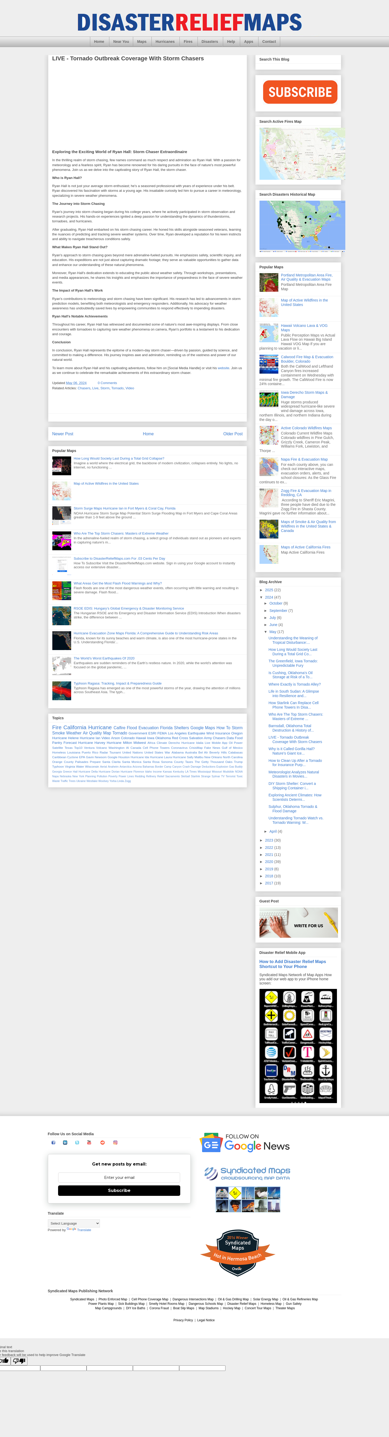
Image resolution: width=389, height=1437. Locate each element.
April (273, 831)
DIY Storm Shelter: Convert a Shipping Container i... (292, 785)
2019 (269, 869)
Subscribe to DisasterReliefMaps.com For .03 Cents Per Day (119, 558)
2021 (269, 855)
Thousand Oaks (221, 761)
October (276, 603)
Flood (132, 728)
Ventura (89, 747)
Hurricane (100, 727)
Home (99, 41)
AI (127, 747)
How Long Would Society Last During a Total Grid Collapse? (119, 458)
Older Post (233, 434)
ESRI (152, 733)
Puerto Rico (90, 752)
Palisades (81, 761)
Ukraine (81, 781)
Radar (104, 752)
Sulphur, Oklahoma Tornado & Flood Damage (292, 808)
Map (107, 733)
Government (137, 733)
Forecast (70, 743)
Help (231, 41)
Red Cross (180, 738)
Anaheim (113, 766)
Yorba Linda (116, 781)
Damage (196, 766)
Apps (248, 41)
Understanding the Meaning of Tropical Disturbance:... (293, 640)
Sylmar (216, 776)
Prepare (95, 761)
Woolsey (103, 781)
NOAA (239, 771)
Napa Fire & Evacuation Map (304, 459)
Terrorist (230, 776)
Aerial (103, 766)
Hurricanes (165, 41)
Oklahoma (163, 738)
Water (80, 766)
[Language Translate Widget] (74, 1223)
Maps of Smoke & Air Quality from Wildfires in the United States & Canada (308, 526)
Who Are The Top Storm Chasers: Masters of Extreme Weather (121, 533)
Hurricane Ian (90, 738)
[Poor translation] (19, 1361)
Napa (55, 776)
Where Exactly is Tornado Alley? (294, 684)
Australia (191, 752)
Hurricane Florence (132, 771)
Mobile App (219, 742)
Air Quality (92, 733)
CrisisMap (196, 747)
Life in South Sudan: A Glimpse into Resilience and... (293, 693)
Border (159, 766)
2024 (269, 597)
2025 (269, 590)
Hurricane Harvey (91, 743)
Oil (231, 742)
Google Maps (202, 728)
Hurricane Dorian (109, 771)
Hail (75, 771)
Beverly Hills (218, 752)
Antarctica (126, 766)
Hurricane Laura (161, 757)
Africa (151, 742)
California (74, 727)
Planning (90, 776)
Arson (115, 738)
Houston (124, 757)
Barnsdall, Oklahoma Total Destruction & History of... (291, 728)
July (273, 618)
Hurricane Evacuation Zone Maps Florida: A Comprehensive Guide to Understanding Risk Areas (146, 633)
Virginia (70, 766)
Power (238, 742)
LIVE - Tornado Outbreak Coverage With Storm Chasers (295, 739)
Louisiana (73, 752)
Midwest (139, 743)
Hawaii (141, 738)
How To (223, 728)
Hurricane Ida (140, 757)
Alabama (178, 752)
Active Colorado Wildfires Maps (306, 428)
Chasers (84, 388)
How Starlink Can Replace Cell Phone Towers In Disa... (293, 705)
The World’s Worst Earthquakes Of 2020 (104, 658)
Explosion (222, 766)
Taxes (189, 761)
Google (112, 757)
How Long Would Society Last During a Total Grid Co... (292, 651)
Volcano (101, 747)
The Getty (202, 761)
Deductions (209, 766)
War (167, 752)
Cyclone (72, 757)
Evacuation (148, 728)
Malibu (198, 757)
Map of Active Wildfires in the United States (106, 483)
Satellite (57, 747)
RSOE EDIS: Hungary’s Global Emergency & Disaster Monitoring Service (129, 608)
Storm (105, 388)
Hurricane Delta (88, 771)
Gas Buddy (236, 766)
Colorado (128, 738)
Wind (210, 733)
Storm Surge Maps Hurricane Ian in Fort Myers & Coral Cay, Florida (125, 508)
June (273, 625)
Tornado (117, 388)
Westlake (92, 781)
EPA (82, 757)
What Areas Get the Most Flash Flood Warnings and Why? (118, 583)
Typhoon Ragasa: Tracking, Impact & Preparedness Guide (118, 683)
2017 (269, 883)
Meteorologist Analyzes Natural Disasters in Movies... (293, 774)
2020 (269, 862)
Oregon (237, 733)
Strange (205, 776)
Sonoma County (172, 761)
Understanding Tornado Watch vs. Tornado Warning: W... (295, 820)
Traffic (64, 781)
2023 (269, 840)
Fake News (212, 747)
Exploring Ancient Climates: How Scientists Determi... (294, 797)
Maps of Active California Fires (305, 547)
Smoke (58, 733)
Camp (167, 766)
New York (78, 776)
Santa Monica (132, 761)
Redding (140, 776)
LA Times (191, 771)
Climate (162, 742)
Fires (188, 41)
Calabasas (235, 752)
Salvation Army (200, 738)
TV (222, 776)
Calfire (119, 728)
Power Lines (126, 776)
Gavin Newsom (96, 757)
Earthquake (196, 733)
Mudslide (228, 771)
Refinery (151, 776)
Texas (69, 747)
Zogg (128, 781)
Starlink (195, 776)
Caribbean (59, 757)
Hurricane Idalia (192, 742)
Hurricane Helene (65, 738)
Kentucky (178, 771)
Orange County (63, 761)
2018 (269, 876)
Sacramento (172, 776)
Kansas (167, 771)
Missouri (217, 771)
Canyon (177, 766)
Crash (186, 766)
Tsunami (115, 752)
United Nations (132, 752)
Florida (166, 728)
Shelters (181, 728)
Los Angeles (177, 733)
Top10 (78, 747)
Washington (117, 747)
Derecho (174, 742)
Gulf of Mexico (232, 747)
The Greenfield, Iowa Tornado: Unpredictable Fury (293, 663)
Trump (238, 761)
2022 (269, 847)
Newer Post (63, 434)
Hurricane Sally (183, 757)
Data (230, 738)
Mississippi (204, 771)
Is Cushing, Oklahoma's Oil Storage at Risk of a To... (290, 675)
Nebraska (65, 776)
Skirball (185, 776)
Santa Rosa (151, 761)
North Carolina (233, 757)
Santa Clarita (111, 761)
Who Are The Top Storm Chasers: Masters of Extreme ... (295, 716)
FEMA (162, 733)
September (278, 611)
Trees (72, 781)
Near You (121, 41)
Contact (269, 41)
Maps (141, 41)
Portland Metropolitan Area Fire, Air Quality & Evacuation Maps (307, 277)
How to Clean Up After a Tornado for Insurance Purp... (295, 762)
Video (130, 388)
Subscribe (119, 1190)
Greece (67, 771)
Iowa (150, 738)
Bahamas (148, 766)
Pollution (102, 776)
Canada (136, 747)
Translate (79, 1230)
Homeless (59, 752)
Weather (74, 733)
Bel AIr (203, 752)
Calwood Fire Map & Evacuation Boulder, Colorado (307, 359)
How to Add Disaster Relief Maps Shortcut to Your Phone (293, 964)
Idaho (148, 771)
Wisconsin (92, 766)
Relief (160, 776)
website (223, 368)
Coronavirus (179, 747)
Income (157, 771)
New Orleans (213, 757)
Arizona (137, 766)
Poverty (112, 776)
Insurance (222, 733)
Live (95, 388)
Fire (57, 727)
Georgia (57, 771)
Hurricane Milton (119, 743)
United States (153, 752)
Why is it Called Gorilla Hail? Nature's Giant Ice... (291, 751)
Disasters (210, 41)
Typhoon (58, 766)
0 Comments (107, 383)
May (273, 632)
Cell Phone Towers (156, 747)
